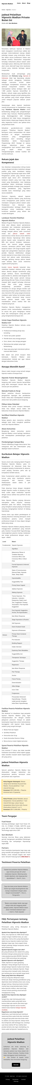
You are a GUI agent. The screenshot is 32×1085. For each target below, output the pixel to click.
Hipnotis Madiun (7, 4)
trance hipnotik (13, 267)
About (24, 3)
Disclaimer (15, 1079)
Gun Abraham (13, 23)
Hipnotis (8, 9)
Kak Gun (12, 1076)
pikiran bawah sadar (21, 234)
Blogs (28, 3)
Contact (23, 1079)
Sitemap (16, 1081)
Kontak (16, 1065)
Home (19, 3)
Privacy (8, 1079)
